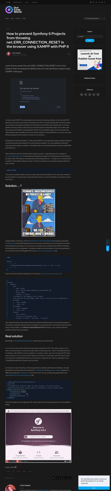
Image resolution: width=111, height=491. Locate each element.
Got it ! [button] (94, 488)
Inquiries (18, 18)
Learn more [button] (84, 483)
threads (30, 471)
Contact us (34, 2)
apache (24, 471)
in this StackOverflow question (23, 341)
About (26, 2)
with (7, 2)
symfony (8, 471)
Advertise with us (17, 2)
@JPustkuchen (10, 243)
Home (7, 18)
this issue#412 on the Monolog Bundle (40, 241)
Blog (12, 18)
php (13, 471)
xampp (18, 471)
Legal (24, 18)
